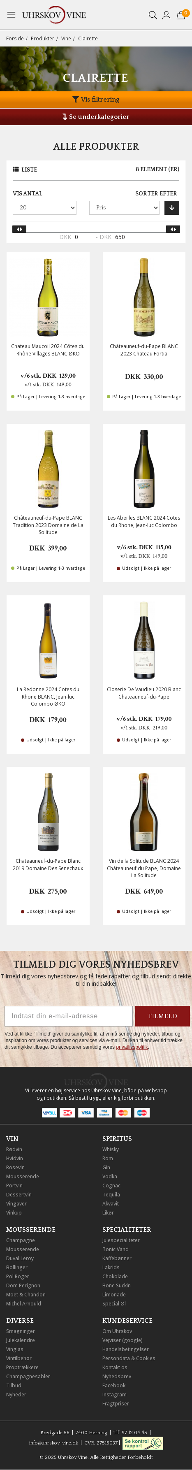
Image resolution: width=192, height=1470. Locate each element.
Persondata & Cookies (128, 1358)
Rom (107, 1158)
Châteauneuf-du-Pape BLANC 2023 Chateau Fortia (144, 350)
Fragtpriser (115, 1403)
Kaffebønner (117, 1258)
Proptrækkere (22, 1367)
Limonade (114, 1294)
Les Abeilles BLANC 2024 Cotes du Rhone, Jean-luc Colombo (144, 521)
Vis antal (27, 193)
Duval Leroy (20, 1258)
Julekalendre (20, 1340)
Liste (29, 170)
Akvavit (110, 1203)
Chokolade (115, 1276)
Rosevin (15, 1167)
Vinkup (14, 1212)
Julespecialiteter (121, 1240)
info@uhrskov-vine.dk (53, 1443)
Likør (108, 1212)
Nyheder (16, 1394)
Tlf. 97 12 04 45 (130, 1432)
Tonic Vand (115, 1249)
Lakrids (111, 1267)
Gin (106, 1167)
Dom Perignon (23, 1285)
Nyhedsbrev (116, 1376)
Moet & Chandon (26, 1294)
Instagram (114, 1394)
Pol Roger (17, 1276)
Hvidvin (14, 1158)
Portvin (14, 1185)
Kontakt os (114, 1367)
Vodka (109, 1176)
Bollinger (17, 1267)
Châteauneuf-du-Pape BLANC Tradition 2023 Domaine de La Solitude (48, 524)
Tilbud (13, 1385)
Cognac (111, 1185)
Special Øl (114, 1303)
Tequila (111, 1194)
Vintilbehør (19, 1358)
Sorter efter (156, 193)
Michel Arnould (23, 1303)
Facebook (113, 1385)
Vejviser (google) (122, 1340)
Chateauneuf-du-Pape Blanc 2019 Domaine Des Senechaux (48, 864)
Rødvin (14, 1149)
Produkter (42, 38)
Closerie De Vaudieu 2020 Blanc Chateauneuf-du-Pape (144, 693)
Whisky (110, 1149)
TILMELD (163, 1016)
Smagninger (20, 1331)
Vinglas (14, 1349)
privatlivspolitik (132, 1047)
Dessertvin (19, 1194)
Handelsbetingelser (125, 1349)
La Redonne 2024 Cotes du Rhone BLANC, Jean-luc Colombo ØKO (48, 696)
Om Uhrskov (117, 1331)
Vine (66, 38)
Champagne (20, 1240)
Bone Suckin (116, 1285)
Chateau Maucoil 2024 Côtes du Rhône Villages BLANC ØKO (48, 350)
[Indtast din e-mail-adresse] (69, 1016)
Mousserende (22, 1176)
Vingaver (16, 1203)
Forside (15, 38)
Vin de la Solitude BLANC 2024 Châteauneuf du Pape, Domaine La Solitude (144, 867)
